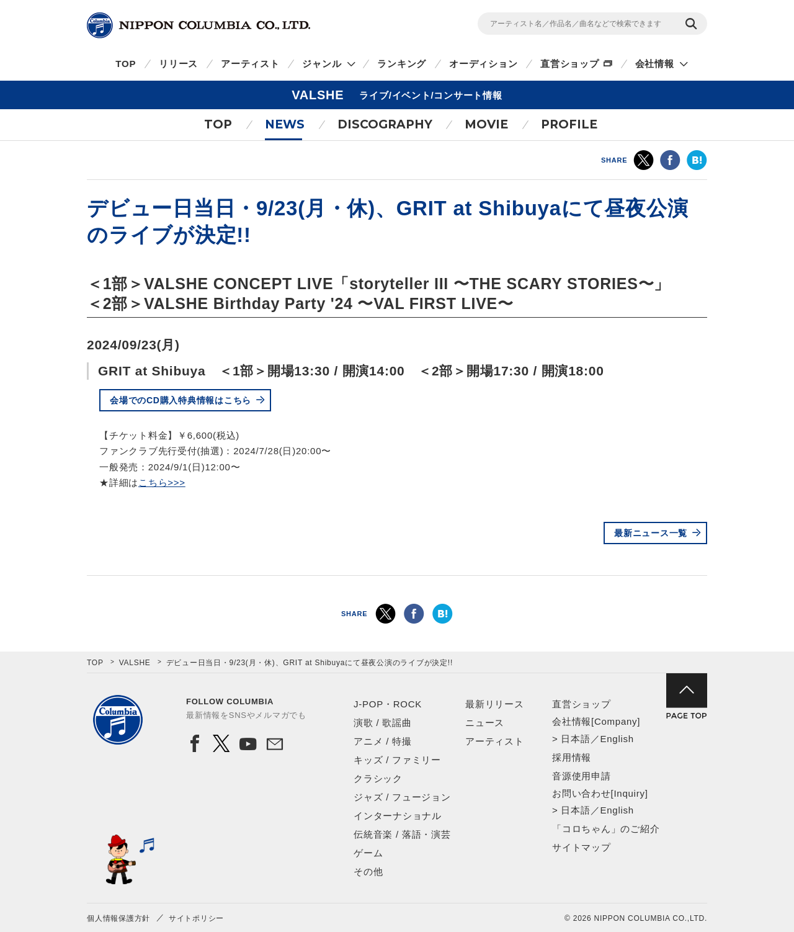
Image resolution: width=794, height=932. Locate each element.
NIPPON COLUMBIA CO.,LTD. (198, 25)
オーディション (483, 63)
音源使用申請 (581, 776)
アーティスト (250, 63)
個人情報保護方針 (118, 918)
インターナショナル (398, 815)
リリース (178, 63)
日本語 (575, 738)
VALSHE (135, 662)
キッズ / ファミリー (397, 760)
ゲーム (368, 853)
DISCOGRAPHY (384, 124)
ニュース (484, 722)
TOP (125, 63)
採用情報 (571, 757)
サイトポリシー (196, 918)
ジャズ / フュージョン (402, 797)
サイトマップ (581, 847)
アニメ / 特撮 (383, 741)
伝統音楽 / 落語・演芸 (402, 834)
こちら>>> (161, 482)
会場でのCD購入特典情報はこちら (180, 400)
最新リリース (494, 704)
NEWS (285, 124)
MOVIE (486, 124)
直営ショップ (569, 63)
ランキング (401, 63)
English (616, 738)
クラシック (378, 778)
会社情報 (654, 63)
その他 (368, 871)
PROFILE (569, 124)
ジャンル (321, 63)
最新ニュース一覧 (650, 533)
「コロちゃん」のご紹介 (605, 828)
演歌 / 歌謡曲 (383, 722)
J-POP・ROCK (388, 704)
